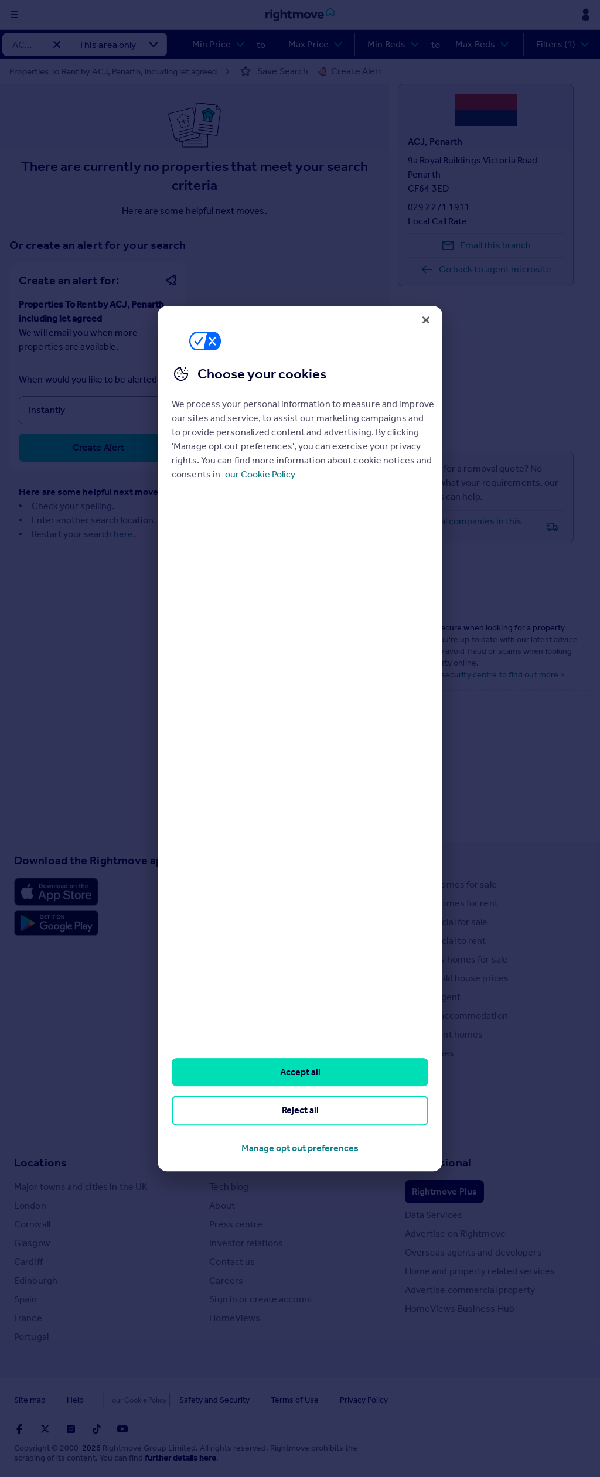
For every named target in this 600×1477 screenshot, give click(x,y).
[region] (300, 739)
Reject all (300, 1110)
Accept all (300, 1071)
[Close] (426, 320)
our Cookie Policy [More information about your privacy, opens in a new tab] (260, 474)
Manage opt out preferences (300, 1148)
